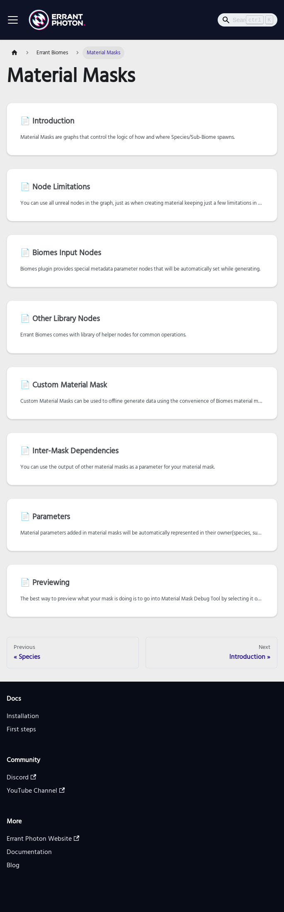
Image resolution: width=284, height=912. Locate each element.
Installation (23, 716)
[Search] (247, 20)
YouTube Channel (36, 791)
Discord (21, 777)
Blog (13, 865)
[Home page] (14, 52)
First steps (21, 729)
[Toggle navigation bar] (13, 20)
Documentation (29, 852)
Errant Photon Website (43, 839)
